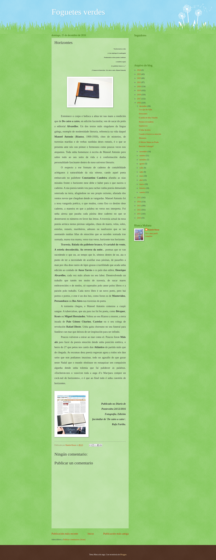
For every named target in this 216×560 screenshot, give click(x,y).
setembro (143, 160)
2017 (139, 99)
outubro (142, 156)
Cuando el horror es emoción (150, 134)
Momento (142, 138)
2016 (139, 103)
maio (141, 176)
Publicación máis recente (65, 533)
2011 (139, 214)
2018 (139, 95)
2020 (139, 86)
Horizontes (143, 114)
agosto (142, 164)
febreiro (142, 188)
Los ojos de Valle (145, 110)
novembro (143, 152)
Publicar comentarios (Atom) (74, 540)
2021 (139, 82)
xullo (141, 168)
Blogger (123, 555)
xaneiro (142, 192)
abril (141, 180)
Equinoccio (143, 126)
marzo (142, 184)
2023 (139, 74)
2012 (139, 210)
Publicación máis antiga (116, 533)
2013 (139, 206)
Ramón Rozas (153, 230)
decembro (143, 106)
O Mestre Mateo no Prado (149, 142)
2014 (139, 202)
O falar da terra (144, 130)
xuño (141, 172)
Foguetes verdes (78, 11)
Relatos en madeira (146, 122)
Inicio (91, 533)
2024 (139, 70)
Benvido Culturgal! (146, 146)
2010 (139, 218)
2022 (139, 78)
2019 (139, 90)
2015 (139, 198)
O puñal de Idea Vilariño (148, 118)
